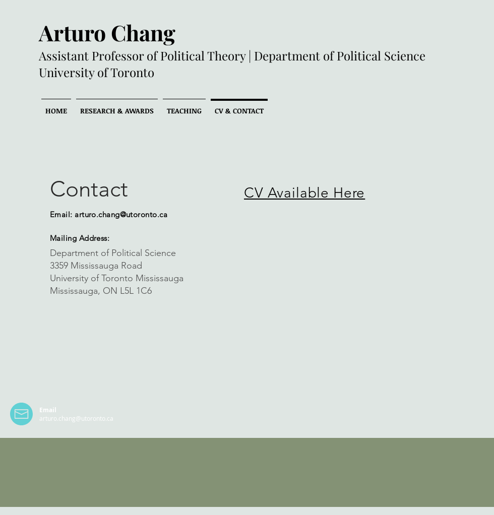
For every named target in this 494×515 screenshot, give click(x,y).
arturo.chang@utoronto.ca (121, 214)
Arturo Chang (107, 32)
